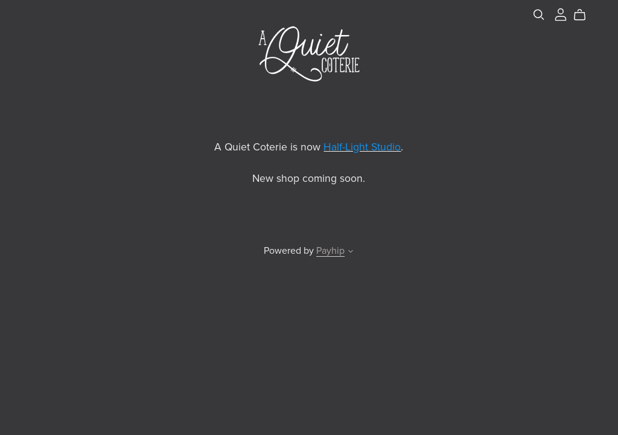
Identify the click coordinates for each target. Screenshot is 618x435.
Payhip (330, 251)
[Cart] (584, 15)
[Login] (560, 14)
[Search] (539, 15)
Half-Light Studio (362, 147)
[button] (350, 252)
